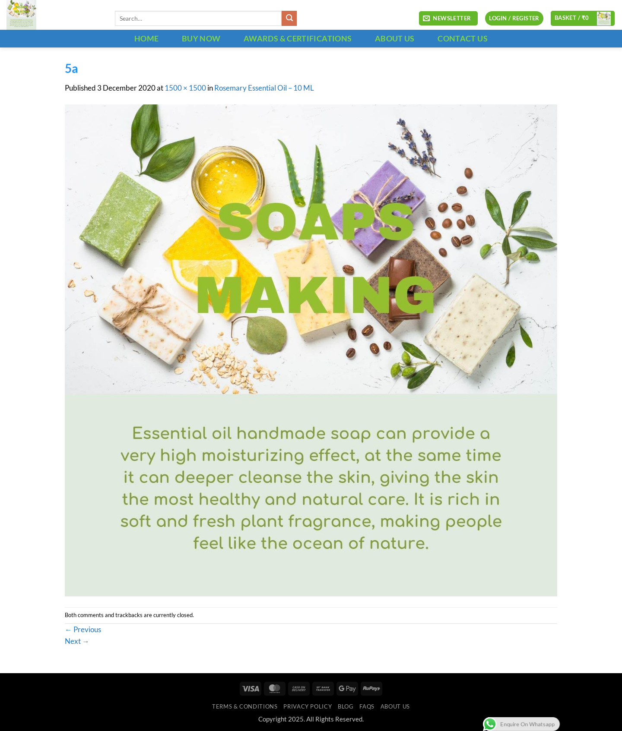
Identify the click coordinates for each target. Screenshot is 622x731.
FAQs (366, 706)
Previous (83, 629)
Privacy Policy (307, 706)
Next (77, 641)
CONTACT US (463, 38)
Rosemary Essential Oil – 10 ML (264, 88)
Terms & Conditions (244, 706)
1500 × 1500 (185, 88)
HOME (146, 38)
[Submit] (289, 18)
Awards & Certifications (298, 38)
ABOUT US (395, 38)
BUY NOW (201, 38)
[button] (448, 18)
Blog (346, 706)
